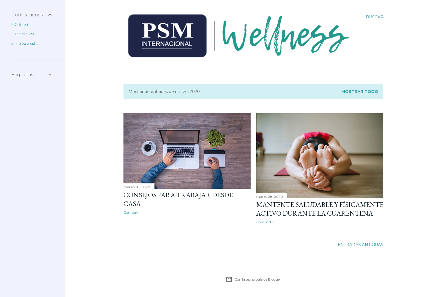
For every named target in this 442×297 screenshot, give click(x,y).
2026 (19, 24)
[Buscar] (374, 17)
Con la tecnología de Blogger (253, 279)
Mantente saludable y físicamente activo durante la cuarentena (319, 209)
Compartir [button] (132, 212)
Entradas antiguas (360, 244)
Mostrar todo (359, 91)
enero (24, 33)
